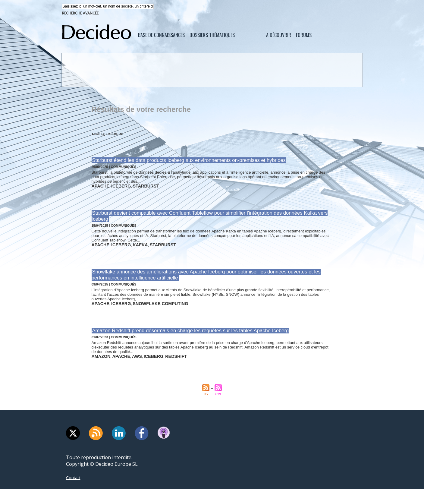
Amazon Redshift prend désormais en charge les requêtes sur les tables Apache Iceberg (180, 317)
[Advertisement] (211, 70)
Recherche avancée (80, 13)
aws (127, 342)
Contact (74, 462)
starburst (134, 185)
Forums (304, 35)
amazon (99, 342)
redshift (157, 342)
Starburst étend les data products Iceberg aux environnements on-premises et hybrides (179, 160)
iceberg (114, 185)
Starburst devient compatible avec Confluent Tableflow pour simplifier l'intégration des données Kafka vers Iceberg (206, 211)
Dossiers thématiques (212, 35)
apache (98, 185)
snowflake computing (145, 291)
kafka (130, 236)
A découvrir (278, 35)
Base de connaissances (161, 35)
